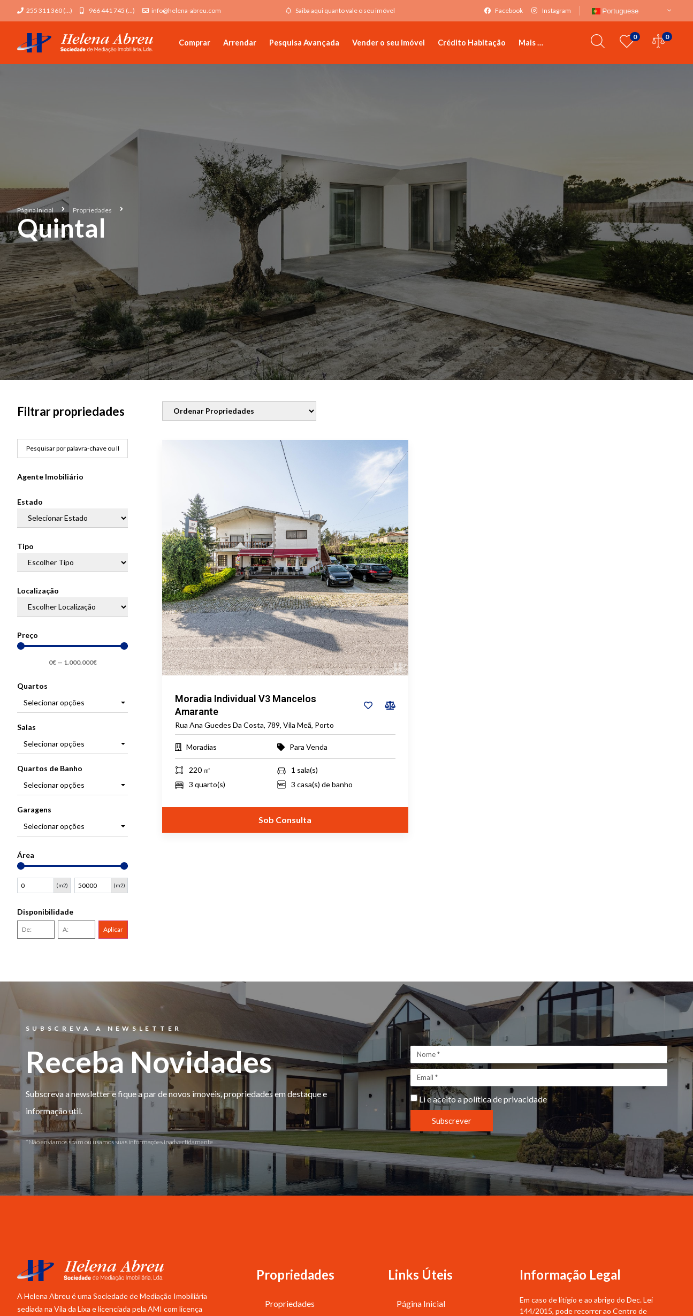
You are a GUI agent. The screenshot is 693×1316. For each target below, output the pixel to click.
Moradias (201, 747)
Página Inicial (35, 210)
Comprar (194, 42)
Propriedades (92, 210)
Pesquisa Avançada (304, 42)
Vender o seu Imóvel (388, 42)
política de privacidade (505, 1099)
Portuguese (615, 11)
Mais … (531, 42)
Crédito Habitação (472, 42)
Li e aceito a (483, 1099)
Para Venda (309, 747)
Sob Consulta (284, 820)
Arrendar (239, 42)
